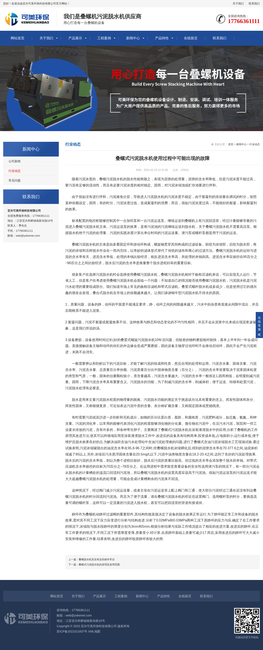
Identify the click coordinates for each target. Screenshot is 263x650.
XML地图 (94, 631)
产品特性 (162, 38)
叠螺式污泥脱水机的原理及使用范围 (99, 564)
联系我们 (254, 3)
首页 (230, 144)
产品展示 (75, 38)
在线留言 (191, 38)
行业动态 (15, 171)
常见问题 (15, 180)
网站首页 (17, 38)
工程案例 (104, 38)
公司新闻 (15, 161)
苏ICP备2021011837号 (72, 631)
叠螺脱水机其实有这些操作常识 (97, 559)
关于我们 (238, 3)
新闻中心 (133, 38)
